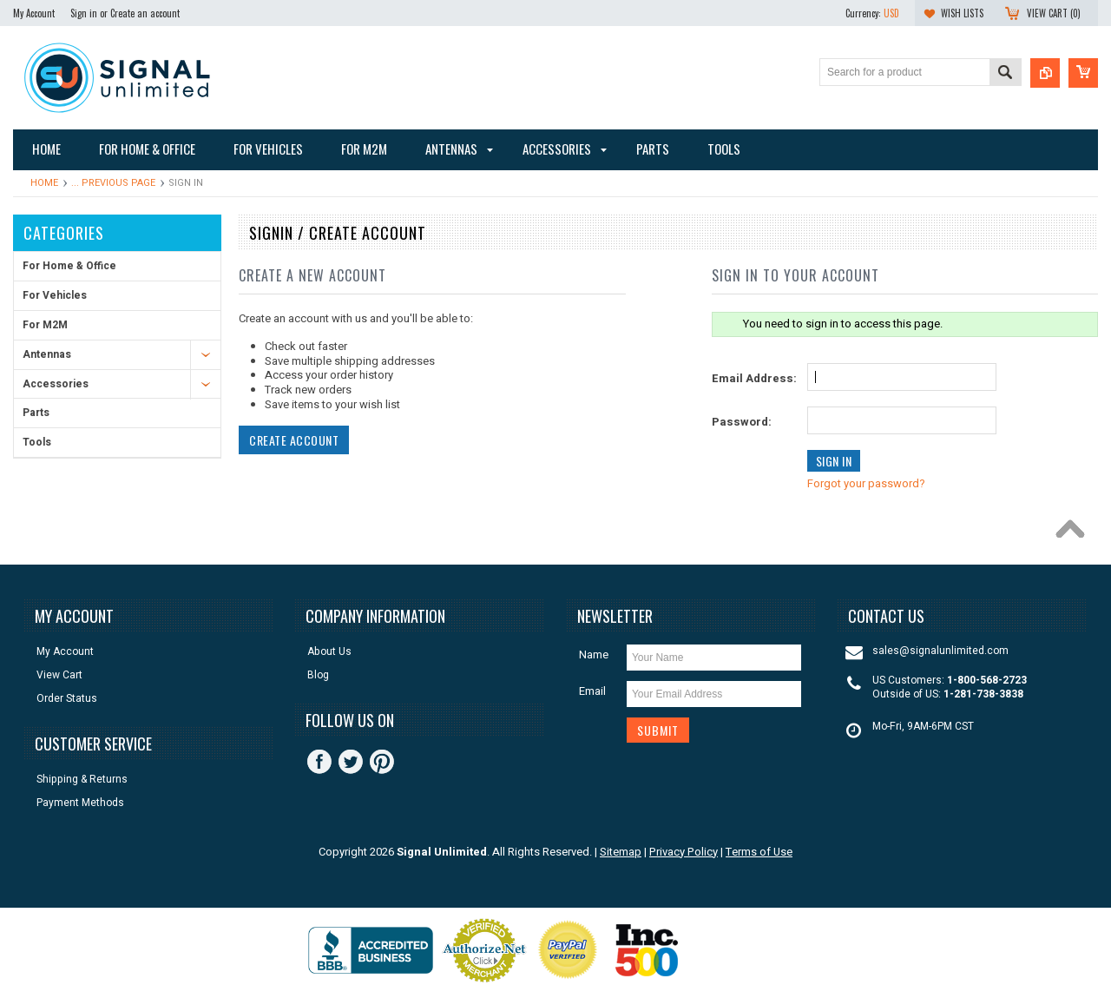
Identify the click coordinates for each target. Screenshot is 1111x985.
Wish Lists (962, 13)
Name (593, 654)
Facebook (319, 762)
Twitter (351, 762)
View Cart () (1054, 13)
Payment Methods (80, 803)
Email (592, 691)
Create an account (145, 13)
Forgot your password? (866, 483)
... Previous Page (113, 182)
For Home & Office (69, 266)
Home (44, 182)
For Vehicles (55, 295)
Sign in (83, 13)
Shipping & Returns (82, 779)
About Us (329, 652)
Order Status (66, 698)
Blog (318, 675)
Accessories (56, 384)
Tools (37, 442)
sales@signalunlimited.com (940, 651)
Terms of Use (759, 851)
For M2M (45, 325)
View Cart (59, 675)
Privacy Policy (683, 851)
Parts (36, 412)
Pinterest (382, 762)
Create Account (294, 440)
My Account (34, 13)
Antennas (47, 354)
